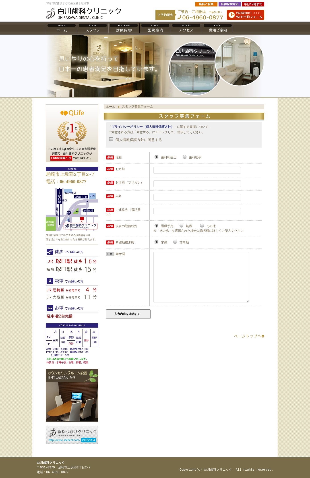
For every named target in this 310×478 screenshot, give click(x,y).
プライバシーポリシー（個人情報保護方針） (143, 127)
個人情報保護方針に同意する (139, 140)
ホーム (110, 107)
